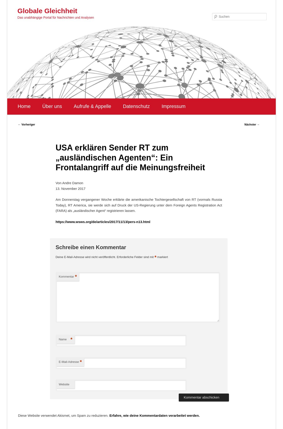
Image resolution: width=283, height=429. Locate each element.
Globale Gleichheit (47, 11)
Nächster (252, 124)
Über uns (52, 106)
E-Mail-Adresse (70, 362)
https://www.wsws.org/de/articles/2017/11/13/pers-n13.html (103, 222)
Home (24, 106)
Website (64, 384)
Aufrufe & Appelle (92, 106)
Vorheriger (26, 124)
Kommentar (68, 276)
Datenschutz (136, 106)
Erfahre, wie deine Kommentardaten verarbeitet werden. (154, 415)
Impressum (173, 106)
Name (65, 339)
